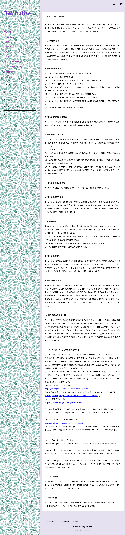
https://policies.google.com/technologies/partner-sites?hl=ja (72, 396)
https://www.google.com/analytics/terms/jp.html (67, 389)
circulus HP (10, 77)
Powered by (82, 530)
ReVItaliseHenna (12, 61)
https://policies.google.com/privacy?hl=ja (64, 402)
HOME (7, 27)
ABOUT (7, 32)
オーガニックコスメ (13, 47)
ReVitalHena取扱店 (13, 67)
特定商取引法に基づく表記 (71, 522)
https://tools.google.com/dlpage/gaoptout (64, 423)
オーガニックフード (13, 51)
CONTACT (9, 72)
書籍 (8, 42)
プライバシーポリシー (51, 522)
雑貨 (8, 56)
